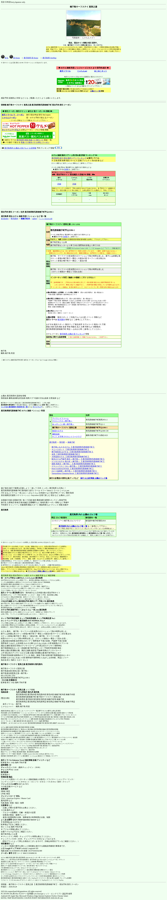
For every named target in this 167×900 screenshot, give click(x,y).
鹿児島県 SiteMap (49, 58)
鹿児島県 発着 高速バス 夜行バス (30, 140)
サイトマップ (37, 407)
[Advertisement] (15, 375)
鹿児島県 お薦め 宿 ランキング (72, 334)
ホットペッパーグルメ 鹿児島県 (14, 621)
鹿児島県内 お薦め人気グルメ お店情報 (20, 148)
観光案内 (61, 320)
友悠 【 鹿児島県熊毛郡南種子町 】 (66, 454)
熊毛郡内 (14, 219)
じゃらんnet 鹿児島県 (34, 578)
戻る (4, 58)
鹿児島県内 (4, 219)
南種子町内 (25, 219)
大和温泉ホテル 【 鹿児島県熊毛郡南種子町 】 (70, 457)
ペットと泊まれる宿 (45, 219)
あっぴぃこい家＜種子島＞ (63, 424)
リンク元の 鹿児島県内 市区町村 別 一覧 (14, 407)
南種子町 (71, 442)
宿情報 (66, 169)
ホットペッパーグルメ (11, 130)
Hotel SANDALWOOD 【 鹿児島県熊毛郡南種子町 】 (73, 469)
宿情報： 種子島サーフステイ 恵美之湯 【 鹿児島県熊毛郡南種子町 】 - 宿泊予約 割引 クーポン (40, 884)
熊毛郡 (62, 442)
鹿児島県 (53, 442)
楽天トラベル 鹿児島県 (10, 593)
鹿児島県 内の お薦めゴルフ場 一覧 (73, 526)
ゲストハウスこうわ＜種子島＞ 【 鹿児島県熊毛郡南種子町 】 (77, 466)
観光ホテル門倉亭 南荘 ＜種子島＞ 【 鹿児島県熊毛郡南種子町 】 (78, 459)
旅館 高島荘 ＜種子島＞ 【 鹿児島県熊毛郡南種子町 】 (74, 464)
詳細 (59, 184)
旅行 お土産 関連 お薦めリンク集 (93, 478)
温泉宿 (34, 219)
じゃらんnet (82, 71)
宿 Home (14, 58)
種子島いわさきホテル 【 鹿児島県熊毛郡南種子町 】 (73, 447)
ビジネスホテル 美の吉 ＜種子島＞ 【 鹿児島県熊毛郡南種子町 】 (78, 461)
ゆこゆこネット (100, 71)
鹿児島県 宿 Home (31, 58)
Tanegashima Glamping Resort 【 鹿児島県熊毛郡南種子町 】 (75, 473)
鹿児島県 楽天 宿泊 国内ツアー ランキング (68, 158)
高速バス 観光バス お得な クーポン (35, 142)
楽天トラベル (65, 71)
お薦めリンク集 (95, 91)
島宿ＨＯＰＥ (57, 431)
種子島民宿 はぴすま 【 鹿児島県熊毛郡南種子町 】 (73, 452)
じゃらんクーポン (9, 118)
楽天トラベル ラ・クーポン (13, 115)
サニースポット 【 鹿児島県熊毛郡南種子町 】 (70, 449)
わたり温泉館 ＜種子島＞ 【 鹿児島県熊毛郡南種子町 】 (74, 471)
